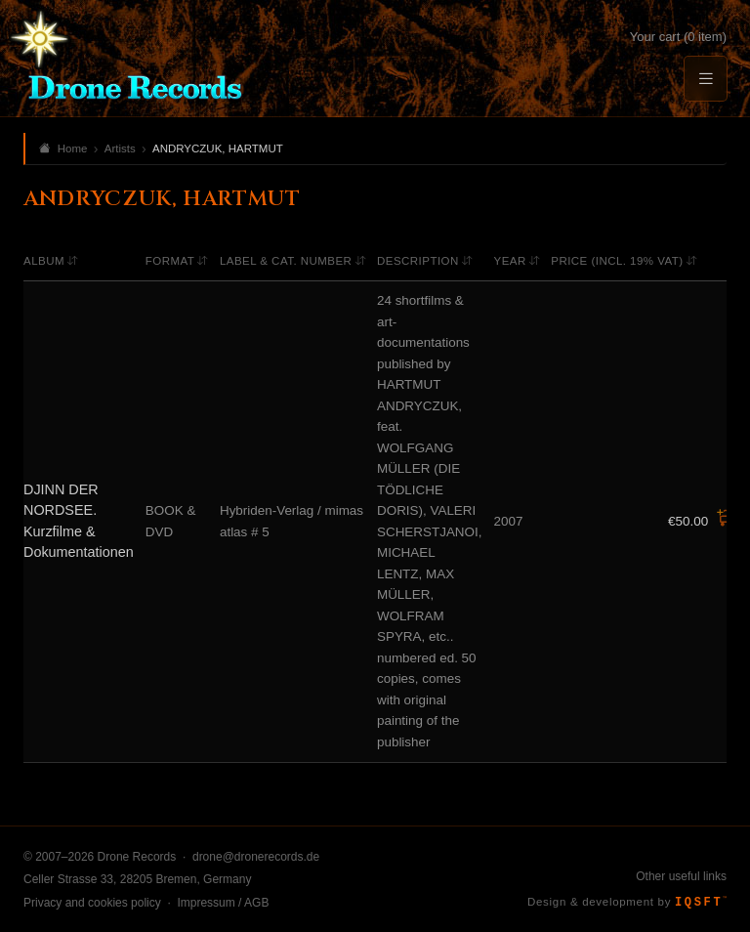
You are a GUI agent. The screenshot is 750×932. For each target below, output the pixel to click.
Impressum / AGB (223, 903)
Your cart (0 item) (678, 36)
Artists (120, 148)
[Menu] (705, 79)
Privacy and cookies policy (92, 903)
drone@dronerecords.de (255, 857)
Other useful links (681, 876)
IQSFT (701, 903)
